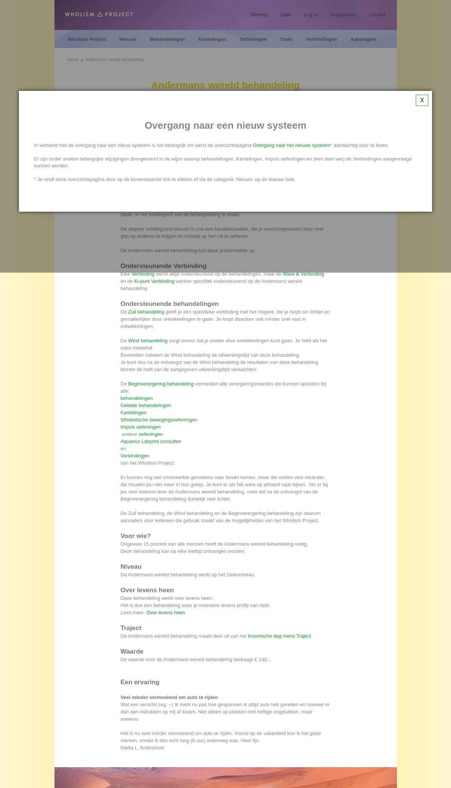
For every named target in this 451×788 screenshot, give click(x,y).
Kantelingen (134, 412)
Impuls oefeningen (141, 427)
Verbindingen (136, 456)
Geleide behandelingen (146, 405)
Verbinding (142, 274)
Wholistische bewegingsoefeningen (159, 420)
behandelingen (137, 398)
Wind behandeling (148, 340)
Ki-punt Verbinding (154, 281)
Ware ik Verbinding (303, 274)
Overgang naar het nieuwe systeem (291, 145)
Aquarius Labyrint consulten (151, 441)
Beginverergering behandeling (161, 384)
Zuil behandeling (146, 312)
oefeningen (150, 434)
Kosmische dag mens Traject (279, 636)
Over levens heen (165, 612)
